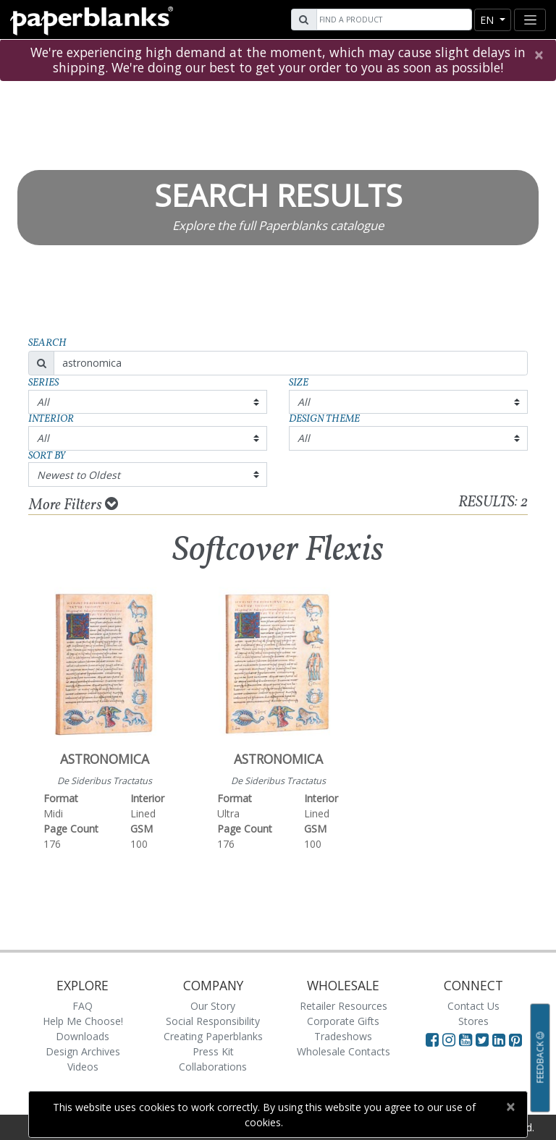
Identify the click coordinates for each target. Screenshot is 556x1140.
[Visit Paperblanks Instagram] (448, 1039)
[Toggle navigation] (530, 20)
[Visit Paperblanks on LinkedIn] (500, 1039)
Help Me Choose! (83, 1021)
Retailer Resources (343, 1006)
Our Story (212, 1006)
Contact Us (473, 1006)
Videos (82, 1066)
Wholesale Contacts (343, 1051)
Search (47, 343)
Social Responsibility (213, 1021)
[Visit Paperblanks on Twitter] (484, 1039)
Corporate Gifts (343, 1021)
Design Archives (83, 1051)
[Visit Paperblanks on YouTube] (467, 1039)
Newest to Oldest (78, 475)
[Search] (392, 19)
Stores (473, 1021)
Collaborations (213, 1066)
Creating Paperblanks (213, 1036)
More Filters (73, 505)
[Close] (538, 55)
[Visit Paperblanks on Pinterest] (515, 1039)
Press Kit (213, 1051)
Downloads (82, 1036)
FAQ (82, 1006)
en (488, 20)
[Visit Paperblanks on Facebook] (432, 1039)
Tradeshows (343, 1036)
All (43, 402)
